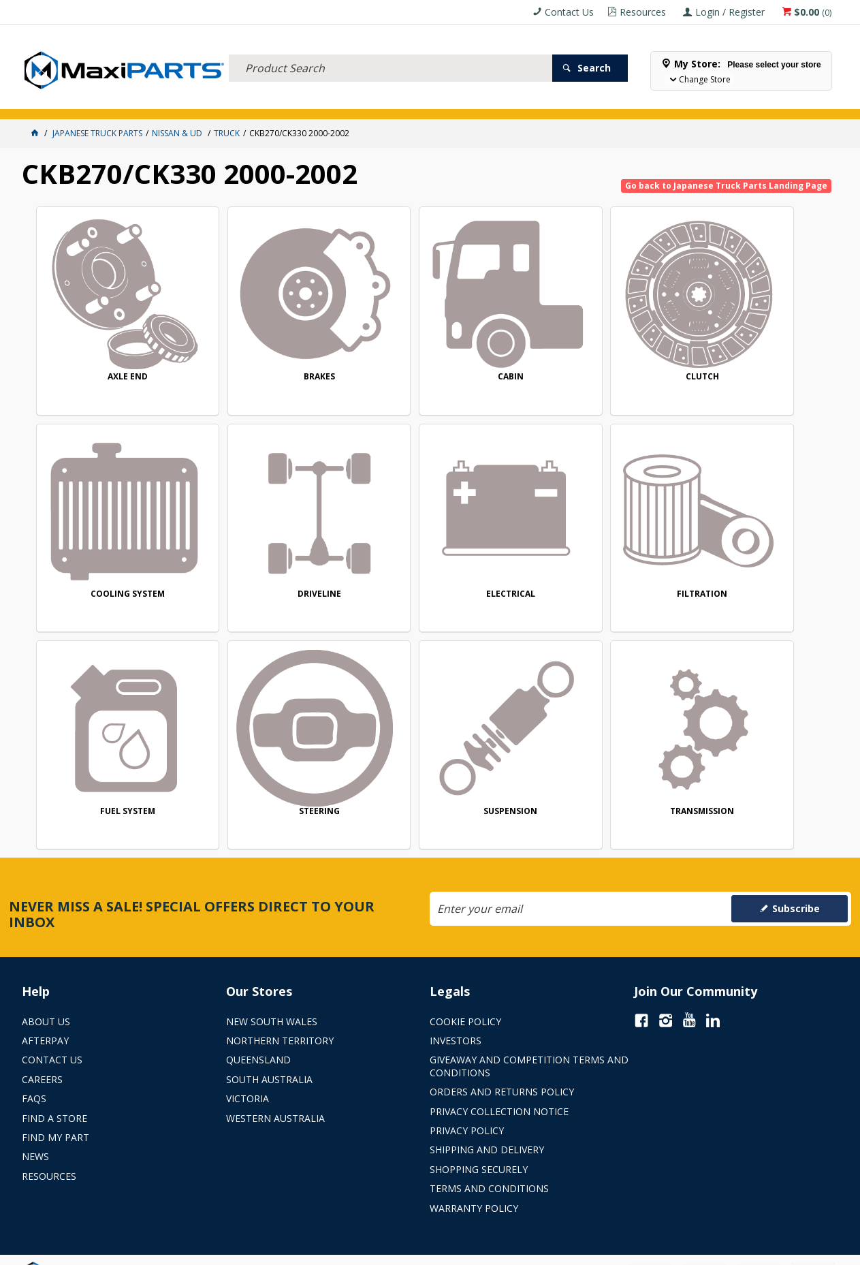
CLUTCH (596, 354)
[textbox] (390, 51)
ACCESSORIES (52, 100)
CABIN (435, 354)
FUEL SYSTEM (596, 549)
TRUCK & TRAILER (246, 100)
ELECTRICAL (111, 100)
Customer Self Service (406, 1249)
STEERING (757, 550)
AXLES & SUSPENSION (327, 100)
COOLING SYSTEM (757, 354)
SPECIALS (452, 100)
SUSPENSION (113, 746)
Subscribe (796, 879)
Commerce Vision (505, 1249)
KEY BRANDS (400, 100)
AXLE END (113, 354)
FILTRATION (435, 549)
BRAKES (273, 354)
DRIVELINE (112, 550)
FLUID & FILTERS (174, 100)
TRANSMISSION (274, 746)
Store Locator (513, 100)
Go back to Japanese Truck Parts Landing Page (726, 185)
